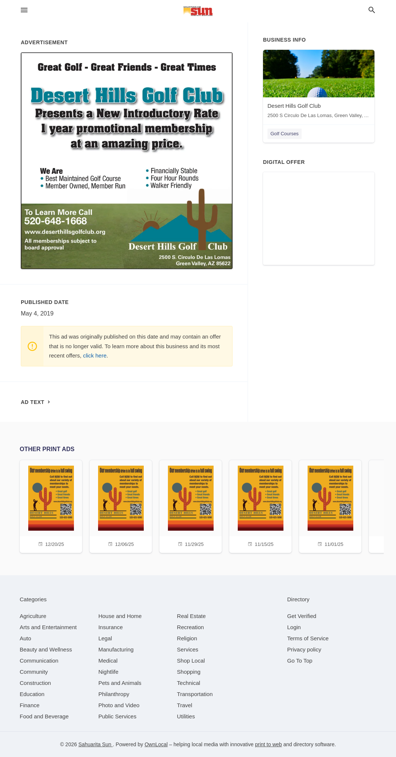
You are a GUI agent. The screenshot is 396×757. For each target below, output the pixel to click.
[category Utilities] (186, 716)
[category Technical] (188, 683)
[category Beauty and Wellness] (46, 649)
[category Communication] (39, 660)
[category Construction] (35, 683)
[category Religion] (187, 638)
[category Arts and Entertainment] (48, 627)
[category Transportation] (194, 694)
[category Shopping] (188, 672)
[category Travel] (184, 705)
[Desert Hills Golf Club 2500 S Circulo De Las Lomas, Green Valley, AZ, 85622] (318, 85)
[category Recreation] (190, 627)
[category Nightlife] (108, 672)
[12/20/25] (51, 505)
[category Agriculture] (33, 616)
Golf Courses (284, 133)
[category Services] (187, 649)
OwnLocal (156, 744)
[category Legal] (105, 638)
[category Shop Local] (191, 660)
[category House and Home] (120, 616)
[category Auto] (25, 638)
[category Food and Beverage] (44, 716)
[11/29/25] (190, 505)
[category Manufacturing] (116, 649)
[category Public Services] (117, 716)
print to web (268, 744)
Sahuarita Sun (95, 744)
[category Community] (34, 672)
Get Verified (301, 616)
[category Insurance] (110, 627)
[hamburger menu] (24, 10)
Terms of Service (308, 638)
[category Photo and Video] (119, 705)
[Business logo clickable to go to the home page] (198, 11)
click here (94, 355)
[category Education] (32, 694)
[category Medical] (108, 660)
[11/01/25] (330, 505)
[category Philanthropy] (113, 694)
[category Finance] (29, 705)
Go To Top (299, 660)
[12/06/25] (120, 505)
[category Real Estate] (191, 616)
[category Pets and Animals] (120, 683)
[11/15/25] (260, 505)
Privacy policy (304, 649)
